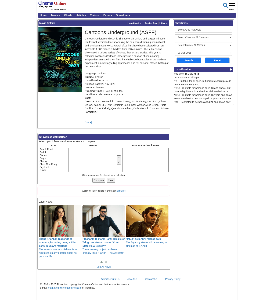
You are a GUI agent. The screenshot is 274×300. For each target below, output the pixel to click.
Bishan (53, 155)
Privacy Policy (172, 279)
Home (43, 15)
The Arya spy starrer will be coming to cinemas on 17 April (147, 226)
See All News (104, 266)
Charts (68, 15)
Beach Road (53, 149)
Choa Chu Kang (53, 164)
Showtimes (123, 15)
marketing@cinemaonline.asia (64, 287)
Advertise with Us (110, 279)
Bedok (53, 152)
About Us (132, 279)
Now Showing (135, 23)
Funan (53, 170)
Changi (53, 161)
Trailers (94, 15)
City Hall (53, 167)
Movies (55, 15)
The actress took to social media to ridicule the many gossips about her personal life (60, 231)
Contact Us (151, 279)
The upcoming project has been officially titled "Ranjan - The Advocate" (103, 229)
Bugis (53, 158)
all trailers (121, 191)
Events (107, 15)
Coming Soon (151, 23)
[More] (88, 122)
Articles (81, 15)
